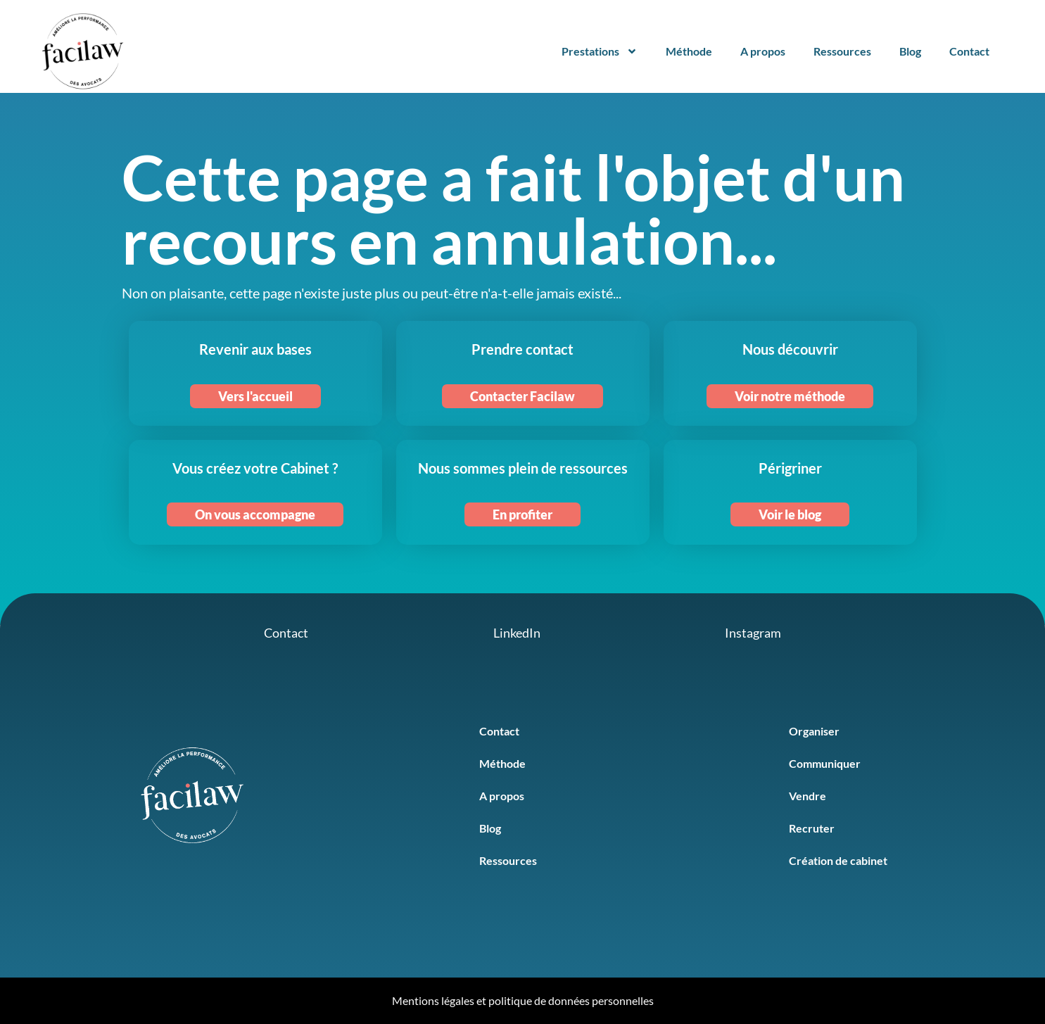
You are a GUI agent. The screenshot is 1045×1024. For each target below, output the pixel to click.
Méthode (689, 51)
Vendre (807, 795)
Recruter (812, 828)
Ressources (842, 51)
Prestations (600, 51)
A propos (762, 51)
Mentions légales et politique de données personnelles (523, 1000)
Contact (969, 51)
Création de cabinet (838, 860)
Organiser (814, 731)
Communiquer (825, 763)
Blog (910, 51)
